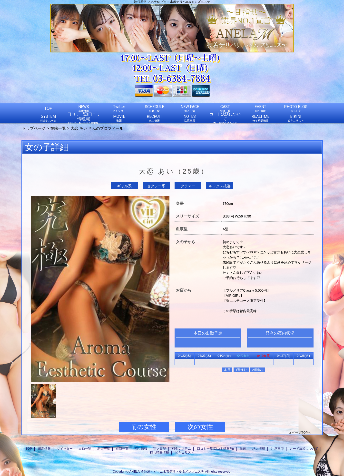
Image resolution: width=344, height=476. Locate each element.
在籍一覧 (58, 128)
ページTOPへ (301, 432)
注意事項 (277, 448)
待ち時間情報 (159, 452)
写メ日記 (159, 448)
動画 (243, 448)
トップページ (34, 128)
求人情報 (258, 448)
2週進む (257, 370)
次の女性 (200, 426)
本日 (227, 370)
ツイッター (65, 448)
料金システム (181, 448)
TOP (48, 108)
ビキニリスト (184, 452)
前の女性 (144, 426)
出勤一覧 (85, 448)
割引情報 (141, 448)
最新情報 (44, 448)
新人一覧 (103, 448)
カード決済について (304, 448)
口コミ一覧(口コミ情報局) (215, 448)
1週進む (241, 370)
